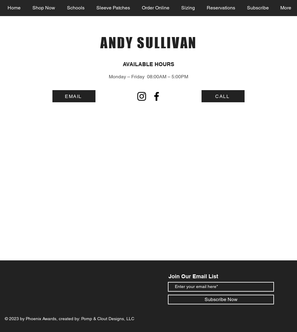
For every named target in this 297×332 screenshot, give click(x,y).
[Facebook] (156, 96)
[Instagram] (142, 96)
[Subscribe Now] (221, 299)
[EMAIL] (73, 96)
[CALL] (223, 96)
